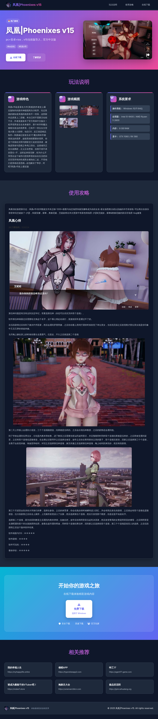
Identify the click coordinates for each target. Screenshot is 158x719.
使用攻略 (129, 4)
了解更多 (37, 57)
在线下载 (146, 4)
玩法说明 (113, 4)
